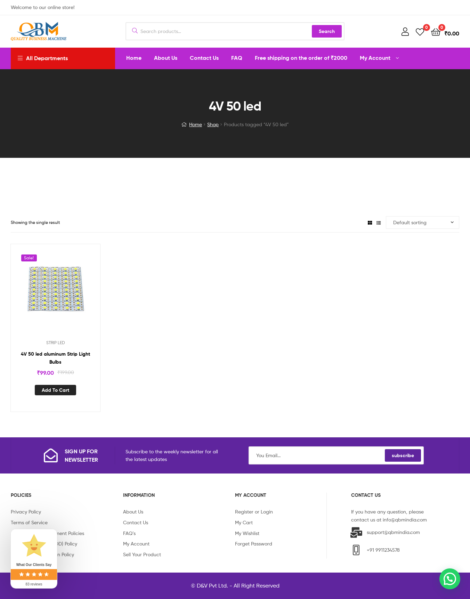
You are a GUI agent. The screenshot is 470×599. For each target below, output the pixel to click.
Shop (213, 124)
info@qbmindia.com (405, 520)
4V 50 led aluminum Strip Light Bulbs (55, 358)
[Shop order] (422, 222)
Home (195, 124)
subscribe (403, 455)
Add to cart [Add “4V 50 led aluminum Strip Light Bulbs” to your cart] (55, 390)
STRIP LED (55, 342)
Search (327, 31)
